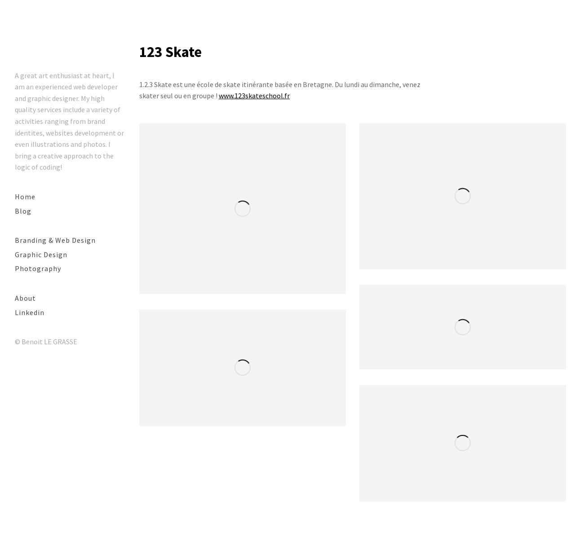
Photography (38, 268)
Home (25, 196)
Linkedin (29, 312)
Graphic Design (41, 254)
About (25, 298)
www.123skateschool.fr (254, 95)
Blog (23, 210)
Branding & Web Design (55, 240)
